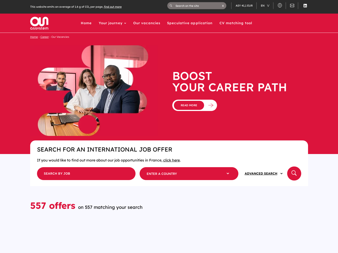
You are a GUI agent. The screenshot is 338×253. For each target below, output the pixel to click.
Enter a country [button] (162, 174)
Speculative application (189, 23)
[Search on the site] (198, 6)
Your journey (111, 23)
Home (86, 23)
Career (44, 37)
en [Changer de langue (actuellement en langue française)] (263, 5)
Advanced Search (261, 173)
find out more (113, 6)
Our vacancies (146, 23)
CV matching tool (236, 23)
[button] (223, 6)
